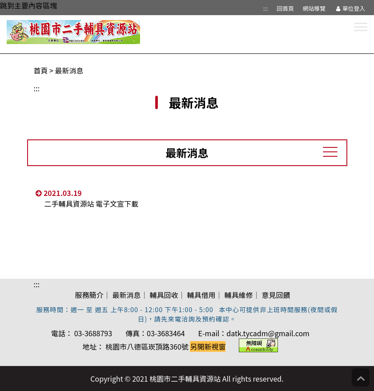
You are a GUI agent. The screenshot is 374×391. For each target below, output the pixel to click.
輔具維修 (239, 294)
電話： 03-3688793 (81, 333)
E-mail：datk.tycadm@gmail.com (254, 333)
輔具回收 (163, 294)
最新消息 (69, 70)
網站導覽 (314, 8)
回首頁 (285, 8)
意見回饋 (276, 294)
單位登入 (349, 8)
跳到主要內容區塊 (28, 5)
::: (265, 8)
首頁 (41, 70)
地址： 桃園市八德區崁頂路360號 (154, 346)
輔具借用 (201, 294)
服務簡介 (89, 294)
